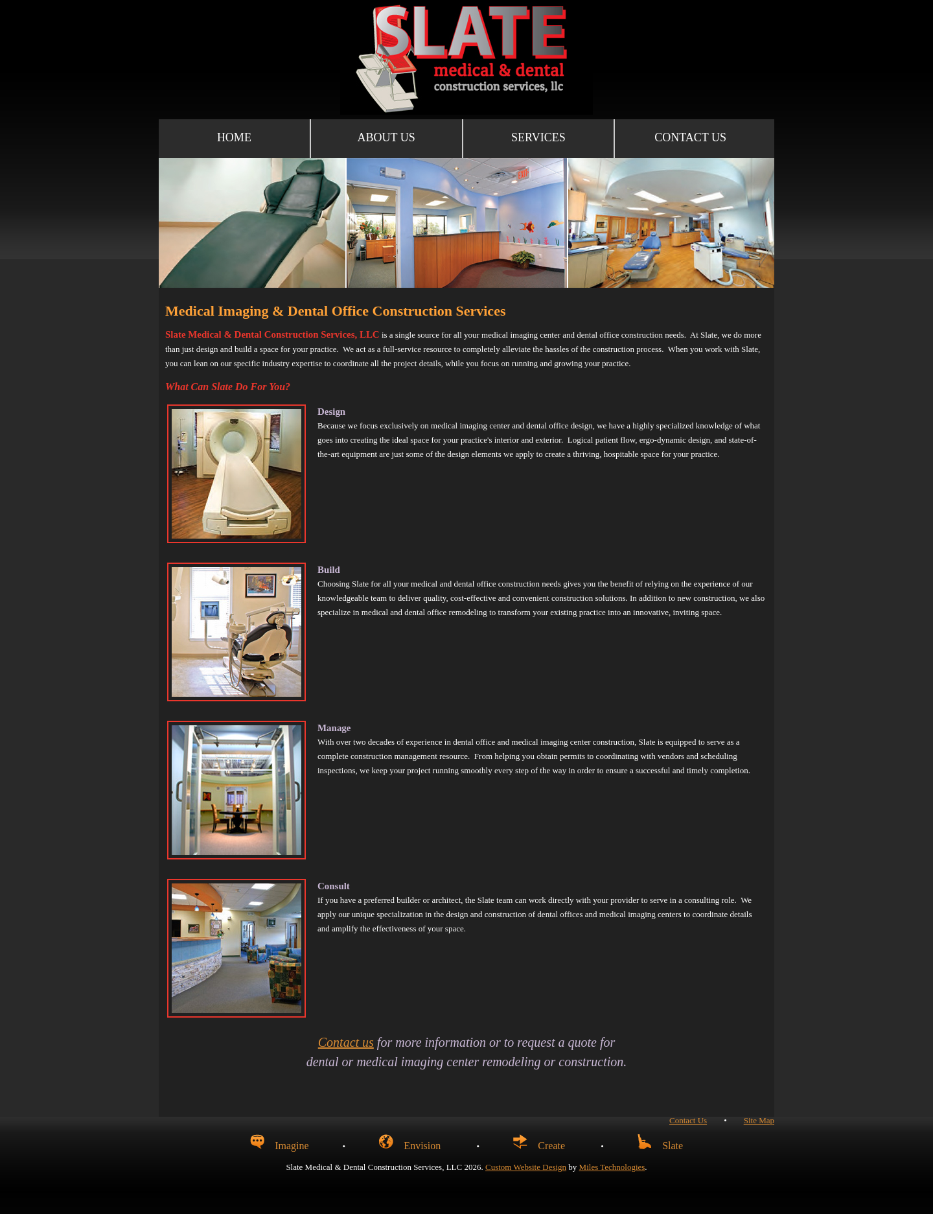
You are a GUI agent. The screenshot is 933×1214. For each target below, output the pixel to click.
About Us (386, 137)
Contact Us (690, 137)
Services (538, 137)
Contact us (346, 1042)
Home (234, 137)
